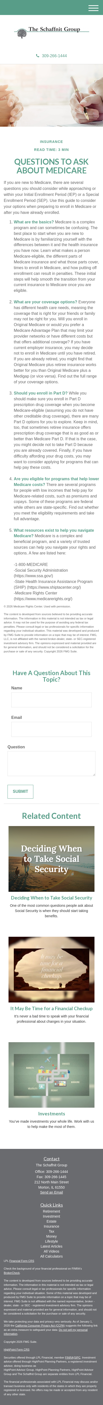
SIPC (77, 1357)
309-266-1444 (51, 56)
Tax (51, 1231)
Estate (52, 1221)
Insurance (51, 1226)
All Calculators (51, 1256)
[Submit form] (20, 792)
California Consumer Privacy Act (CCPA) (40, 1325)
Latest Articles (51, 1246)
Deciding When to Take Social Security (51, 898)
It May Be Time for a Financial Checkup (51, 1008)
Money (51, 1236)
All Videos (51, 1251)
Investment (51, 1216)
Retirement (51, 1211)
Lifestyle (51, 1241)
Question (16, 747)
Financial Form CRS (21, 1260)
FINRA (69, 1357)
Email (16, 717)
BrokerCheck (12, 1272)
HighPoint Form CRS (17, 1349)
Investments (51, 1113)
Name (16, 688)
